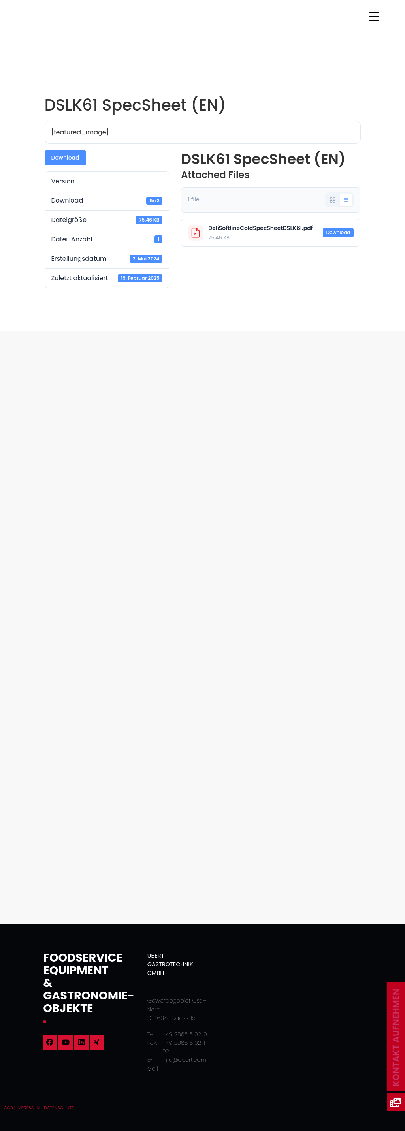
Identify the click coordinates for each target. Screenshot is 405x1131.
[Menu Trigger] (374, 17)
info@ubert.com (184, 1060)
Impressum (28, 1108)
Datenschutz (59, 1108)
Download (65, 158)
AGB (8, 1108)
